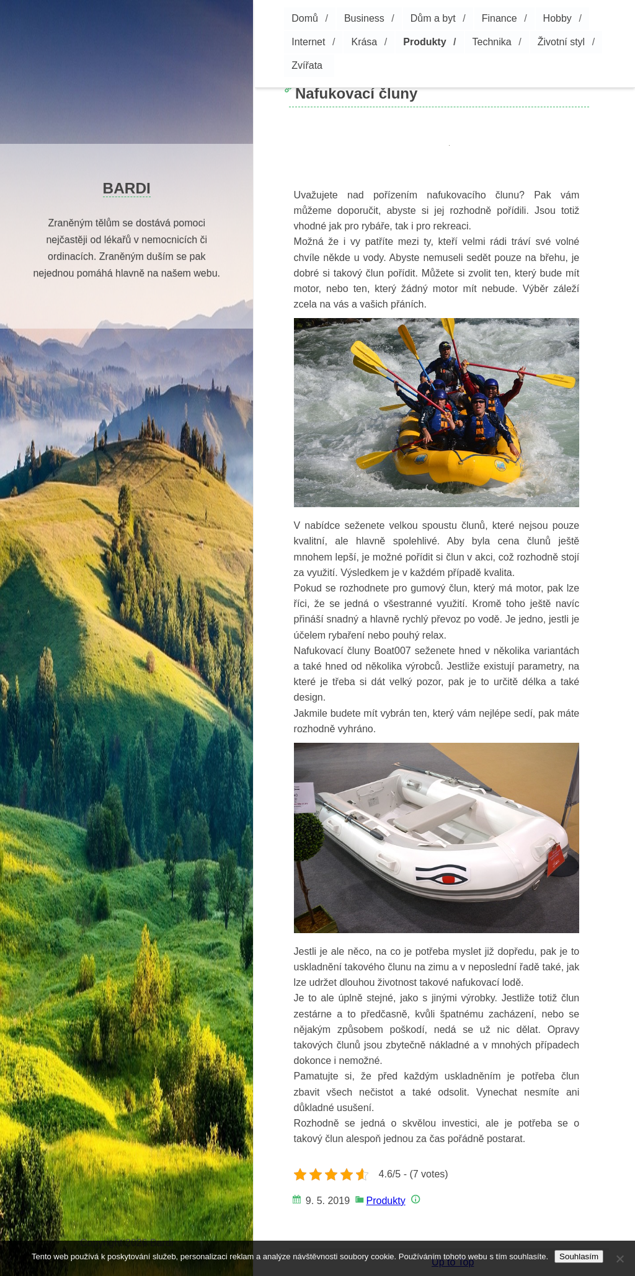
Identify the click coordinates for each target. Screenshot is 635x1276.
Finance (499, 18)
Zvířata (306, 65)
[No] (619, 1258)
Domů (304, 18)
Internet (308, 42)
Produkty (424, 42)
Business (364, 18)
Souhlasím (578, 1256)
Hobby (557, 18)
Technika (492, 42)
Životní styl (561, 42)
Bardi (127, 188)
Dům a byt (433, 18)
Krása (364, 42)
